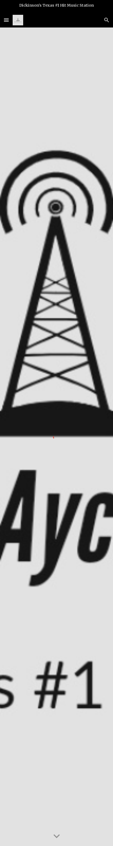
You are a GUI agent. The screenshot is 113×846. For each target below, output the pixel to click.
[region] (56, 6)
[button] (6, 20)
